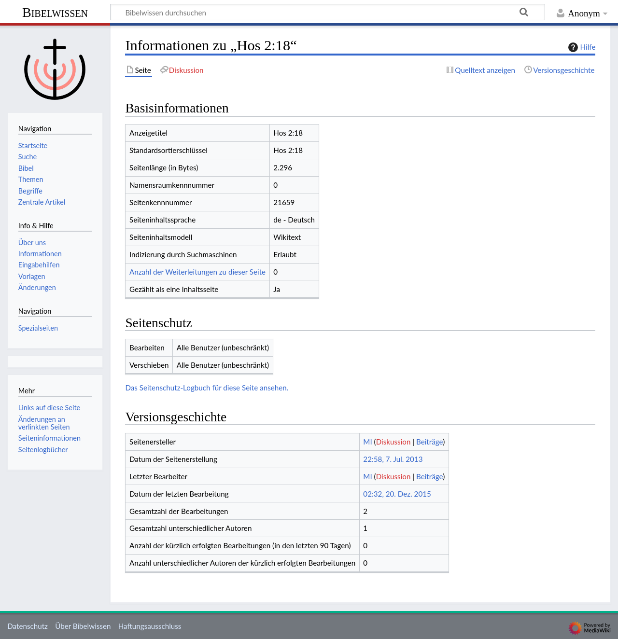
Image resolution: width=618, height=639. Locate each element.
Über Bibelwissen (83, 626)
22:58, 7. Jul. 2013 (392, 459)
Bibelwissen (55, 12)
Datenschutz (27, 626)
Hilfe (581, 47)
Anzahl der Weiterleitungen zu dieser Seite (197, 271)
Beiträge (429, 441)
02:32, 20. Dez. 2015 (397, 493)
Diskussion (393, 441)
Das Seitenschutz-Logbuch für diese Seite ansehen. (206, 387)
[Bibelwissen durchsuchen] (328, 12)
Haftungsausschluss (150, 626)
